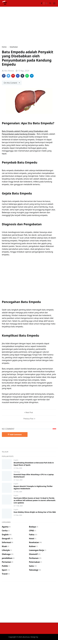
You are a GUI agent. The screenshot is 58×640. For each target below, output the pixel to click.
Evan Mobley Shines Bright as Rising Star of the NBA (35, 512)
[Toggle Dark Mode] (46, 3)
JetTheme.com (44, 637)
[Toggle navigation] (54, 3)
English (16, 460)
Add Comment (15, 434)
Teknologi (17, 472)
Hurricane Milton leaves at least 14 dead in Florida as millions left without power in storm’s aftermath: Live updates (35, 500)
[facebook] (41, 3)
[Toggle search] (50, 3)
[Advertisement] (30, 26)
